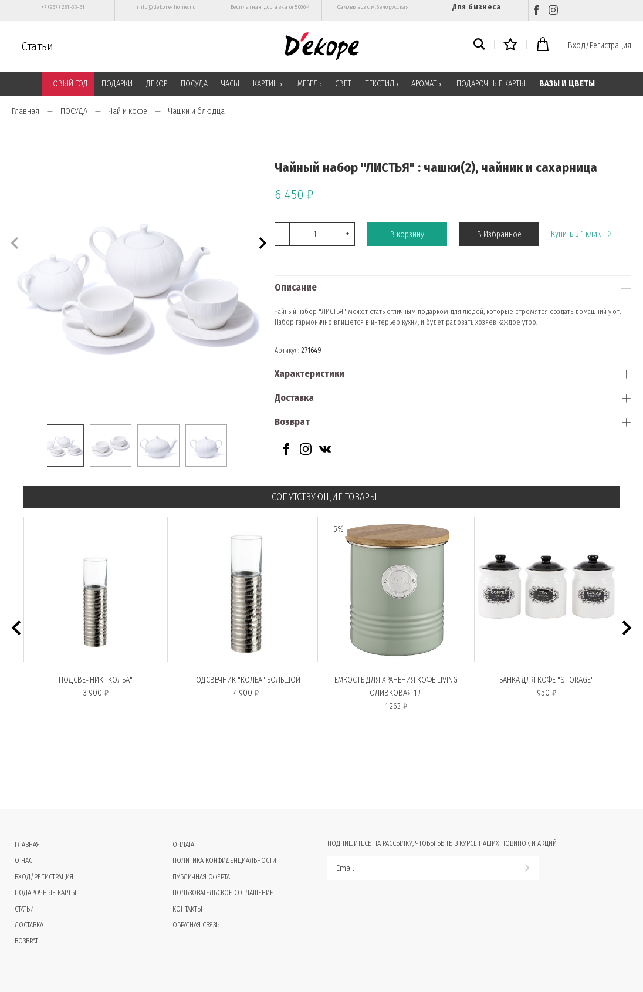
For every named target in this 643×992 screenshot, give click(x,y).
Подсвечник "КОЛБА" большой (245, 680)
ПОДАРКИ (117, 84)
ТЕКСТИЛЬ (381, 84)
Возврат (292, 421)
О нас (23, 860)
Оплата (183, 845)
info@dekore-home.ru (166, 7)
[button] (261, 241)
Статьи (37, 46)
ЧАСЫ (230, 84)
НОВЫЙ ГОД (68, 84)
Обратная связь (195, 925)
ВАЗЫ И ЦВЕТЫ (567, 84)
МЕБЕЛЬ (309, 84)
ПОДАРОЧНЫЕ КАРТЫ (491, 84)
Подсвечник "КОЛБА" (96, 680)
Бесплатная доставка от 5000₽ (270, 7)
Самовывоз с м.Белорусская (373, 7)
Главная (25, 111)
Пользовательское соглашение (222, 893)
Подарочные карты (45, 893)
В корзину (407, 234)
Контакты (187, 909)
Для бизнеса (476, 6)
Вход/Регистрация (599, 45)
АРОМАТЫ (427, 84)
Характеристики (309, 373)
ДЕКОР (156, 84)
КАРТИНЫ (268, 84)
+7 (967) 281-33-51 (63, 7)
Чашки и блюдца (196, 111)
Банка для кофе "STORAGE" (546, 680)
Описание (296, 287)
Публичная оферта (201, 877)
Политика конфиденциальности (224, 860)
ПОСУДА (194, 84)
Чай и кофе (128, 111)
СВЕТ (343, 84)
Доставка (294, 397)
